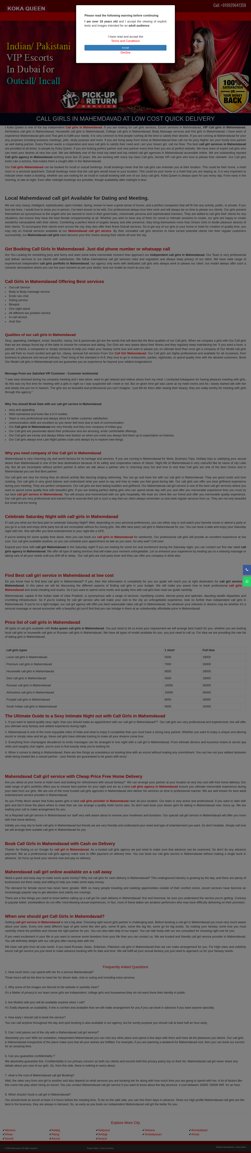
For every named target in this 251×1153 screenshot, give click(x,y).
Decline (125, 52)
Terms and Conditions (125, 41)
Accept (125, 47)
